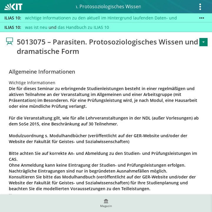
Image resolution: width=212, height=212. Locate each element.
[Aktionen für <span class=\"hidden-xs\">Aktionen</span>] (203, 42)
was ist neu (36, 27)
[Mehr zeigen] (201, 18)
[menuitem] (106, 203)
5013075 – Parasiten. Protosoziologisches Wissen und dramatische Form (108, 6)
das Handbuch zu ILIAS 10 (83, 27)
